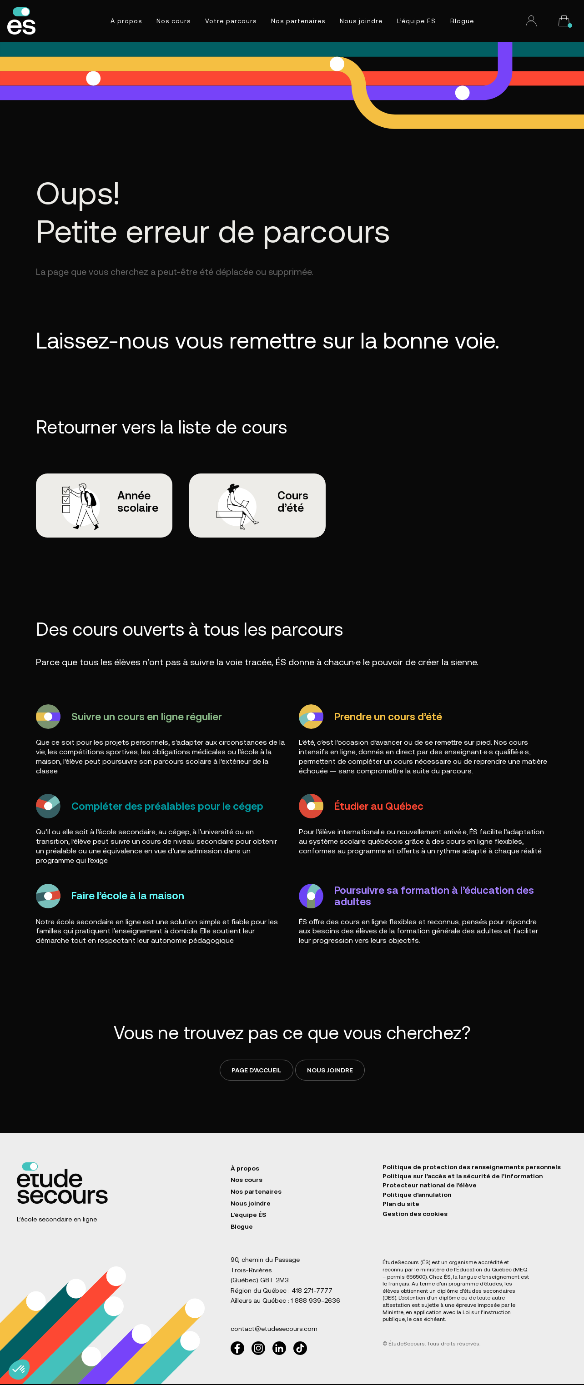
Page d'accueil (257, 1071)
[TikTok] (300, 1349)
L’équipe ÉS (416, 21)
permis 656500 (406, 1278)
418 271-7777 (312, 1291)
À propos (126, 21)
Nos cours (173, 21)
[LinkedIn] (279, 1349)
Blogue (462, 21)
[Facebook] (237, 1349)
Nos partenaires (298, 21)
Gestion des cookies (415, 1219)
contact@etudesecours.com (274, 1330)
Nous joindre (361, 21)
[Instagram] (258, 1349)
